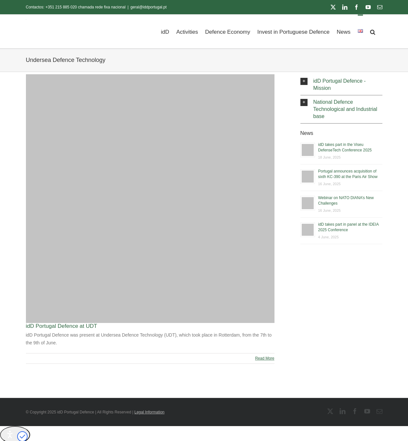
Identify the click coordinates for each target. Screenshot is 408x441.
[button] (372, 31)
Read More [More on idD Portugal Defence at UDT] (264, 358)
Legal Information (149, 412)
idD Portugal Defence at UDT (61, 326)
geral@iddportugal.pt (149, 7)
